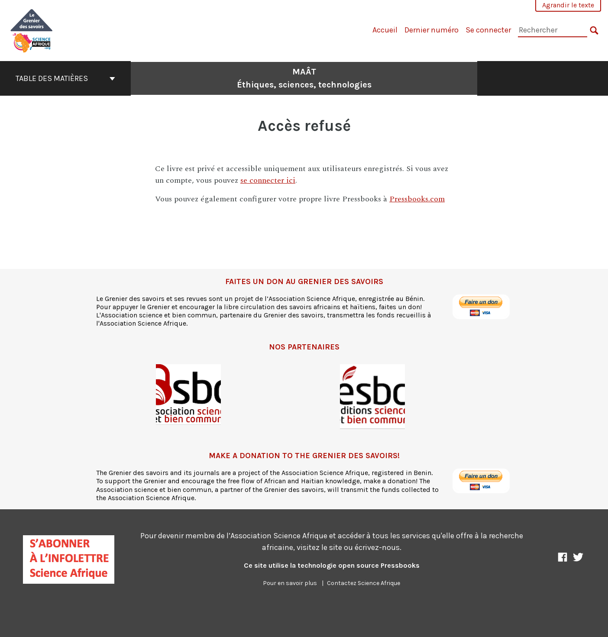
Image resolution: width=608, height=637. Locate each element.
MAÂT (304, 78)
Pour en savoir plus (290, 583)
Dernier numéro (431, 30)
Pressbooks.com (417, 199)
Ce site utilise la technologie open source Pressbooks (332, 565)
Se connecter (488, 30)
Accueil (385, 30)
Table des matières (65, 78)
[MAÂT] (32, 30)
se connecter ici (267, 180)
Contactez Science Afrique (363, 583)
